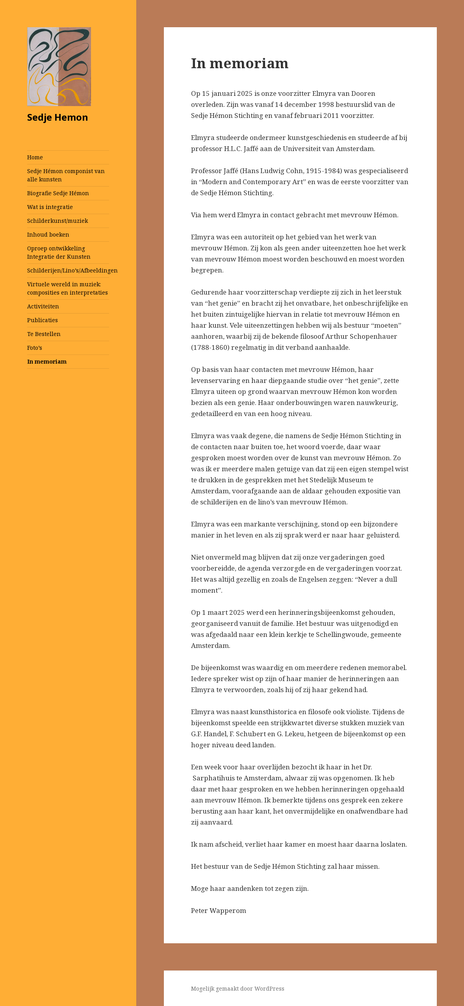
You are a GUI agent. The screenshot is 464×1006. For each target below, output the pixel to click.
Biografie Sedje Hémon (58, 193)
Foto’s (34, 347)
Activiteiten (43, 306)
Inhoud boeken (48, 234)
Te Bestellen (44, 334)
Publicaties (42, 320)
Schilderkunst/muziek (57, 220)
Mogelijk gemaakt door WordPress (237, 988)
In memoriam (47, 361)
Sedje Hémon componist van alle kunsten (66, 175)
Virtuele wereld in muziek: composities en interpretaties (67, 288)
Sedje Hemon (57, 116)
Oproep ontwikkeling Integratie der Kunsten (59, 252)
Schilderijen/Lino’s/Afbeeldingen (68, 270)
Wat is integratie (50, 207)
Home (35, 157)
